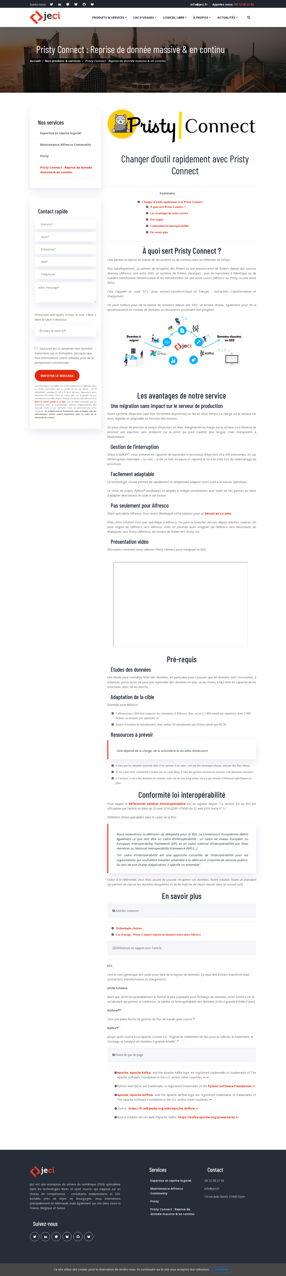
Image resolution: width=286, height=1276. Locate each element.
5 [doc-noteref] (177, 1040)
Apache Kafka (140, 1072)
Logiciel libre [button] (173, 17)
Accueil (35, 60)
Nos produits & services (63, 60)
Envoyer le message (57, 375)
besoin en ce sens (218, 513)
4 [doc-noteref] (193, 1017)
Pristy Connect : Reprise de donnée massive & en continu (66, 169)
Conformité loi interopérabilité (169, 225)
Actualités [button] (226, 17)
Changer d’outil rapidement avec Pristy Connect (172, 201)
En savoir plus (159, 231)
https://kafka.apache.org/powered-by (206, 1117)
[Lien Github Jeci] (77, 1236)
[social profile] (51, 4)
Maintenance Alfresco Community (65, 144)
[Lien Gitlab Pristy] (88, 1236)
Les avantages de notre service (169, 212)
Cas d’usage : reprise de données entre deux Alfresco (158, 934)
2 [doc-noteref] (144, 489)
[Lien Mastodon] (56, 1236)
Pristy (44, 156)
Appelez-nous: (232, 4)
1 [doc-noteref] (128, 453)
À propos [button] (200, 17)
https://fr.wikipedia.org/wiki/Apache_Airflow (162, 1108)
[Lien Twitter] (34, 1236)
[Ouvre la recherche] (248, 17)
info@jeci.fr (196, 4)
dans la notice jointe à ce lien (50, 401)
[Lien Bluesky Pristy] (67, 1236)
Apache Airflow (141, 1094)
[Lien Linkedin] (45, 1236)
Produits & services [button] (108, 17)
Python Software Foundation (229, 1086)
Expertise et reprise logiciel (60, 133)
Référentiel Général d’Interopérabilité (157, 803)
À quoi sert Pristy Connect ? (168, 206)
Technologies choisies (129, 927)
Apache (122, 1072)
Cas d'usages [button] (143, 17)
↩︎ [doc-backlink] (204, 1077)
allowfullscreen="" (180, 603)
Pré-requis (156, 218)
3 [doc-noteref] (120, 1009)
